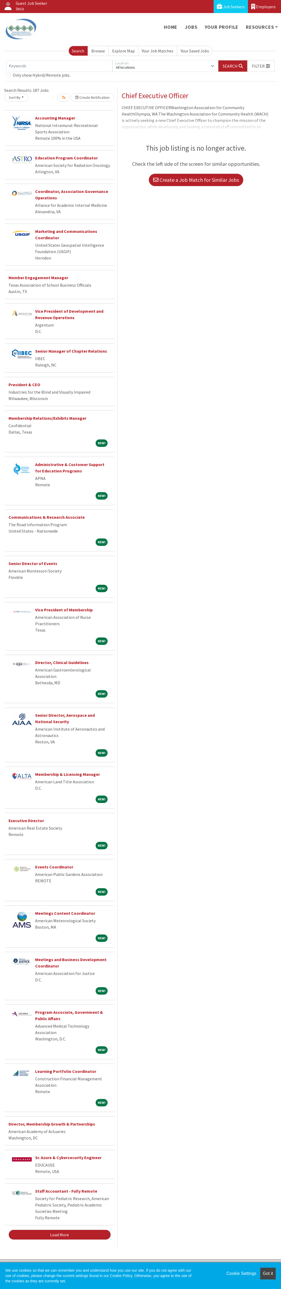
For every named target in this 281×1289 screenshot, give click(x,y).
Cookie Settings (241, 1273)
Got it (268, 1273)
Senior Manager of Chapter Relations (71, 351)
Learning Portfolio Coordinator (65, 1071)
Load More (59, 1234)
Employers (263, 6)
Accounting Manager (55, 118)
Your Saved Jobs (195, 50)
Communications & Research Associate (47, 517)
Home (170, 27)
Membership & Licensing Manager (67, 774)
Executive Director (26, 820)
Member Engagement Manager (38, 277)
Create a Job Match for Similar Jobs (196, 179)
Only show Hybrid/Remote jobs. (41, 75)
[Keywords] (59, 66)
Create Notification (92, 97)
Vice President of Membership (64, 609)
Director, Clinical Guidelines (62, 662)
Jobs (191, 27)
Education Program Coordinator (66, 157)
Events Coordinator (54, 867)
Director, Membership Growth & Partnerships (52, 1124)
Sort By (15, 97)
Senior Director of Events (33, 563)
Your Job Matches (157, 50)
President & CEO (24, 384)
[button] (261, 66)
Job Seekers (231, 6)
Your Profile (222, 27)
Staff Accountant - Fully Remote (66, 1191)
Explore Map (123, 50)
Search (78, 50)
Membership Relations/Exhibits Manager (47, 418)
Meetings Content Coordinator (65, 913)
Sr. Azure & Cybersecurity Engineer (68, 1157)
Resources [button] (260, 27)
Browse (98, 50)
